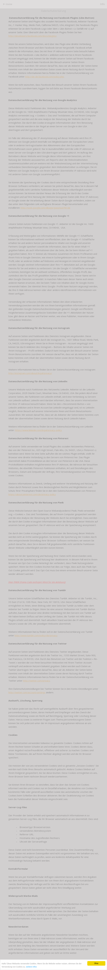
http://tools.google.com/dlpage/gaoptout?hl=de (45, 207)
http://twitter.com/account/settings (26, 692)
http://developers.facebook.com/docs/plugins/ (32, 35)
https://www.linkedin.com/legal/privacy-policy (38, 430)
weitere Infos (31, 966)
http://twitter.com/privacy (36, 680)
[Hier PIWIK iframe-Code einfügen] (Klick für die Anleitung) (37, 582)
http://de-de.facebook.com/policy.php (44, 76)
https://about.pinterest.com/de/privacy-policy (32, 494)
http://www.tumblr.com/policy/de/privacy (36, 635)
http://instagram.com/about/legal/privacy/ (30, 373)
